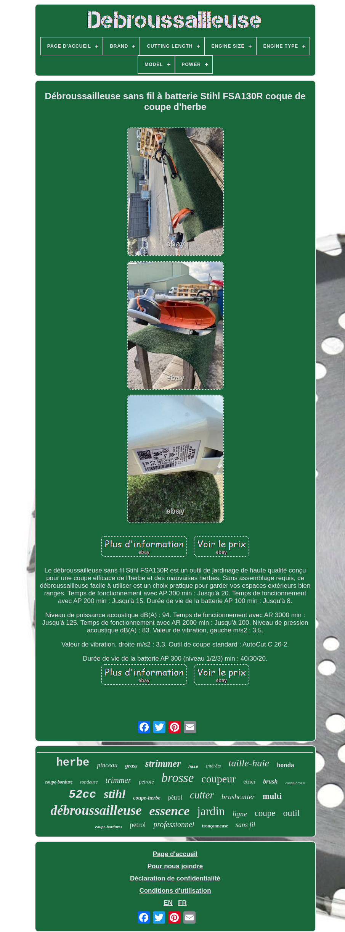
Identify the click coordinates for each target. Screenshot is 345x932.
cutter (202, 795)
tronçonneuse (215, 826)
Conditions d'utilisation (175, 890)
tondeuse (89, 782)
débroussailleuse (95, 810)
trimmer (119, 780)
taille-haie (248, 763)
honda (285, 765)
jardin (211, 811)
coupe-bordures (108, 826)
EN (168, 902)
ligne (240, 814)
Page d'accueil (175, 854)
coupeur (218, 779)
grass (131, 766)
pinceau (107, 765)
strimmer (163, 763)
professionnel (173, 824)
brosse (177, 778)
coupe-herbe (146, 798)
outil (291, 813)
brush (270, 781)
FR (182, 902)
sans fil (245, 825)
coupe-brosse (295, 783)
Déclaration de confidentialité (175, 878)
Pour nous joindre (175, 866)
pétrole (146, 782)
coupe (265, 813)
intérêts (213, 766)
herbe (72, 762)
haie (193, 766)
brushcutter (238, 797)
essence (169, 811)
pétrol (175, 797)
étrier (250, 782)
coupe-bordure (59, 782)
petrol (138, 825)
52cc (82, 794)
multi (272, 796)
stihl (114, 794)
